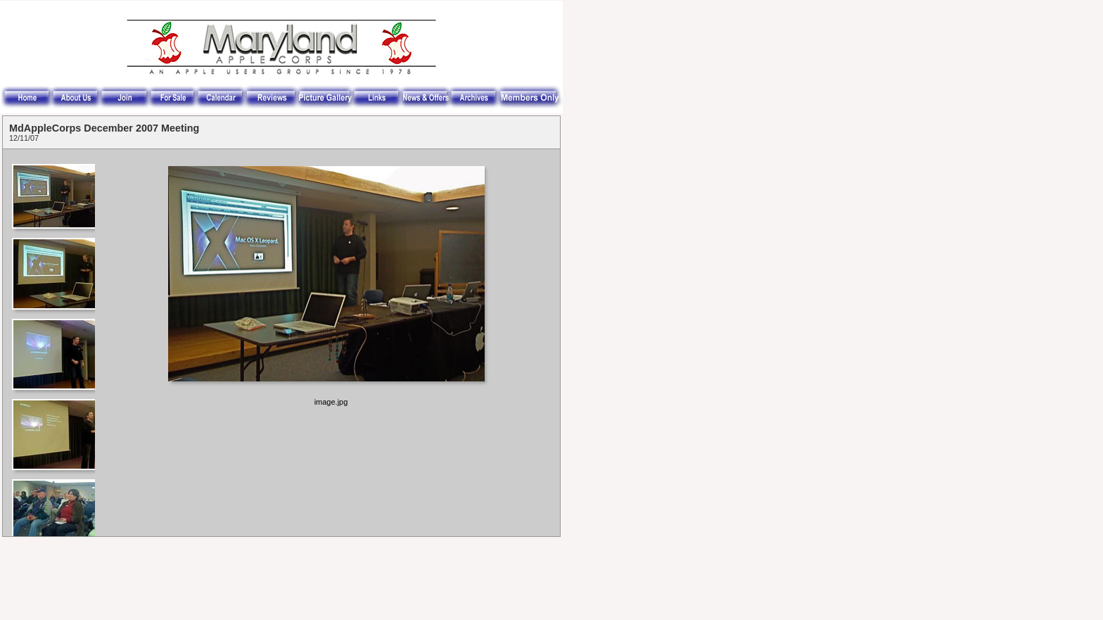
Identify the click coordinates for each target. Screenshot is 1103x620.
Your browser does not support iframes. (52, 342)
